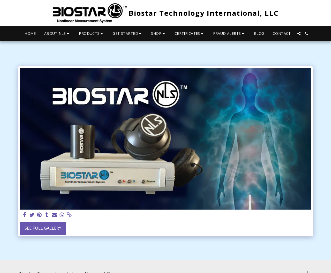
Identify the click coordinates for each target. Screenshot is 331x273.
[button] (57, 33)
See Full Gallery (43, 228)
